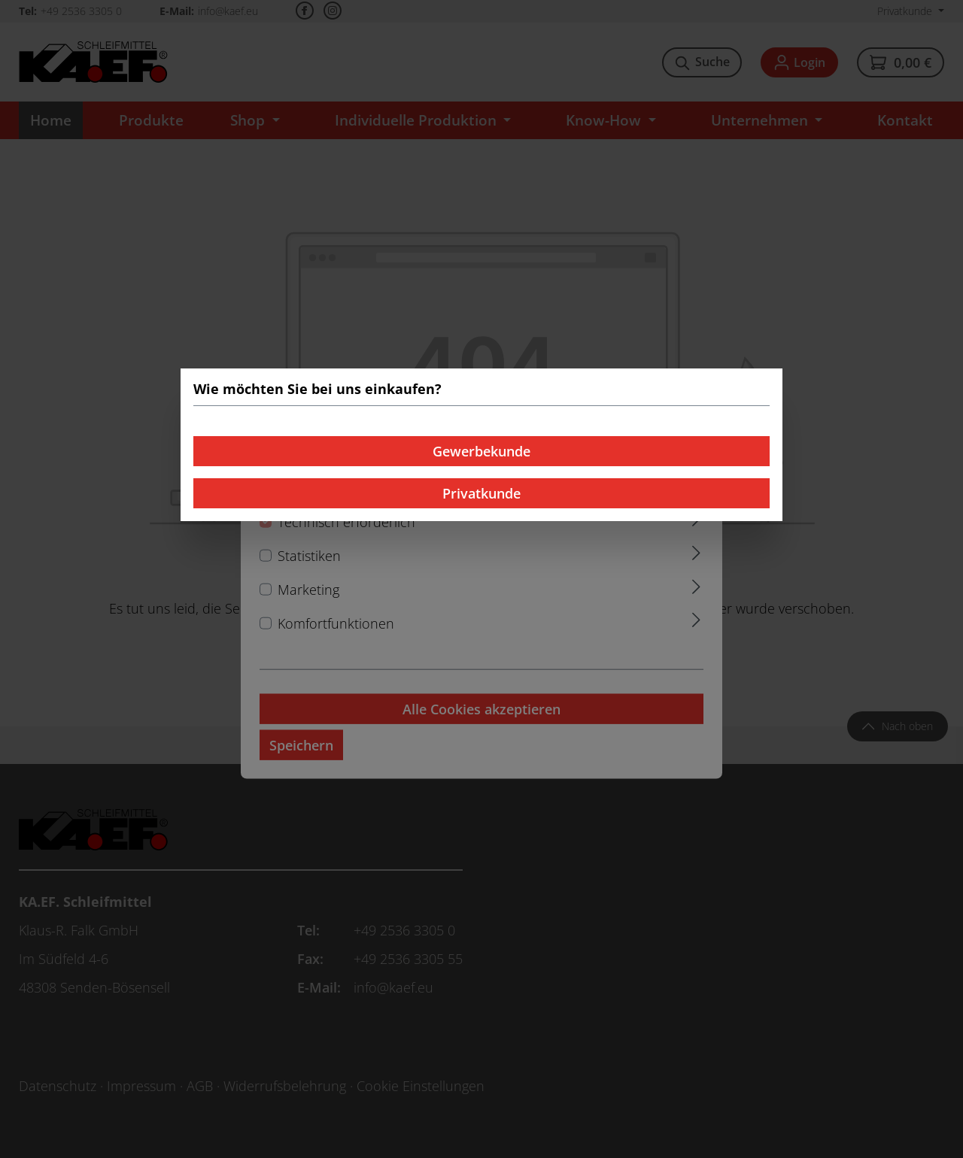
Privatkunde (481, 493)
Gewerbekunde (481, 451)
